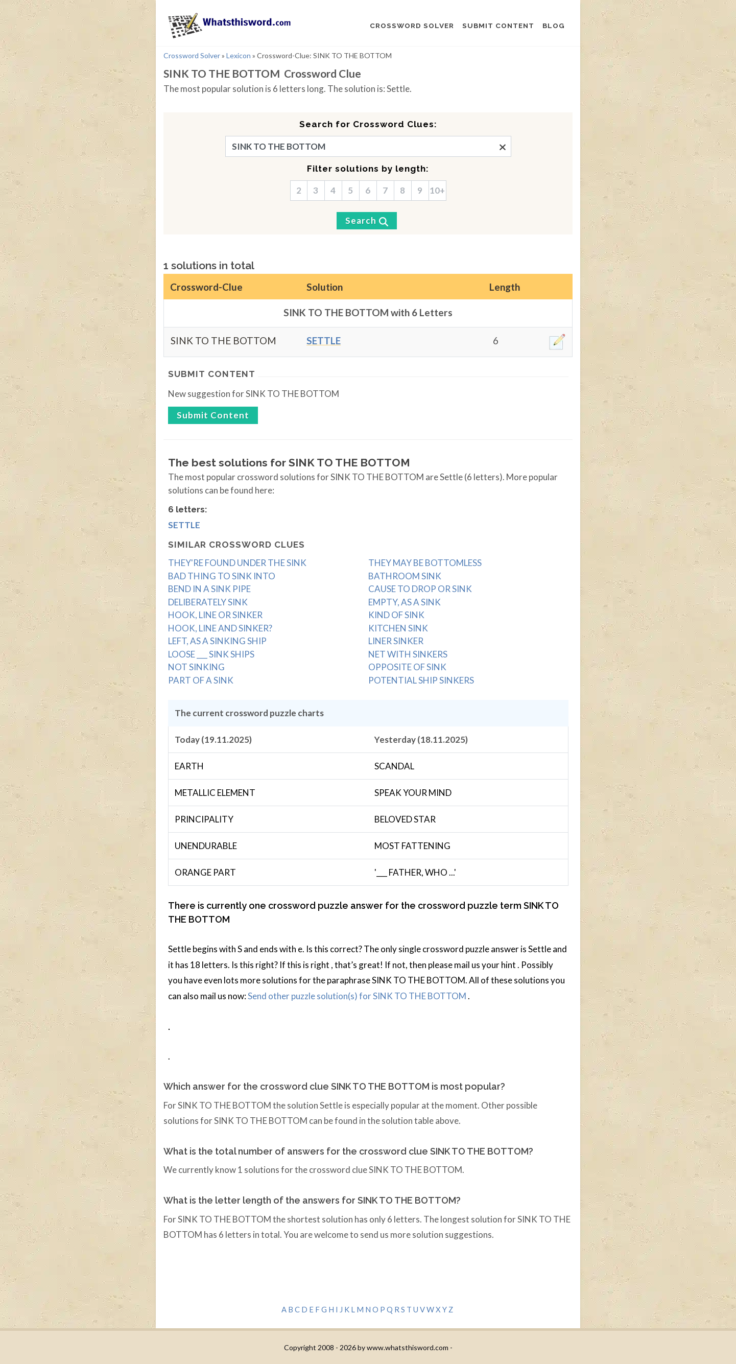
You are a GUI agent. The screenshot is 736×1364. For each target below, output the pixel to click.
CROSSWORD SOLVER (412, 25)
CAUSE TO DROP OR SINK (420, 588)
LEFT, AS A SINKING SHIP (217, 641)
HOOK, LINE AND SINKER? (220, 628)
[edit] (557, 342)
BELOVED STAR (405, 819)
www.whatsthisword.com (407, 1347)
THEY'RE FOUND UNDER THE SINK (237, 562)
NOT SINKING (196, 667)
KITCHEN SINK (398, 628)
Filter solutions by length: (368, 168)
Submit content (211, 374)
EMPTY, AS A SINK (404, 602)
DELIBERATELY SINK (208, 602)
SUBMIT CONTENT (498, 25)
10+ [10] (437, 190)
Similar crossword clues (236, 544)
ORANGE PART (205, 872)
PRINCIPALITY (204, 819)
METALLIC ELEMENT (215, 792)
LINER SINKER (395, 641)
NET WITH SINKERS (407, 654)
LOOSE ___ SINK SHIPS (211, 654)
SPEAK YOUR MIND (413, 792)
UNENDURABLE (206, 845)
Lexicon (238, 55)
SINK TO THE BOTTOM (223, 340)
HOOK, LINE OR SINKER (215, 614)
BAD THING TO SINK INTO (221, 576)
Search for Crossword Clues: (368, 124)
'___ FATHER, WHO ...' (415, 872)
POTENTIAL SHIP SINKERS (421, 680)
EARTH (189, 766)
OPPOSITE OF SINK (407, 667)
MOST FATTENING (412, 845)
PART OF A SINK (200, 680)
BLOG (553, 25)
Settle (323, 340)
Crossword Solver (191, 55)
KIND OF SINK (396, 614)
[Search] (366, 220)
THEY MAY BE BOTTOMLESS (425, 562)
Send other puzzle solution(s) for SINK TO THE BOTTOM (358, 996)
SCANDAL (394, 766)
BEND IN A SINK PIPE (209, 588)
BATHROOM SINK (404, 576)
